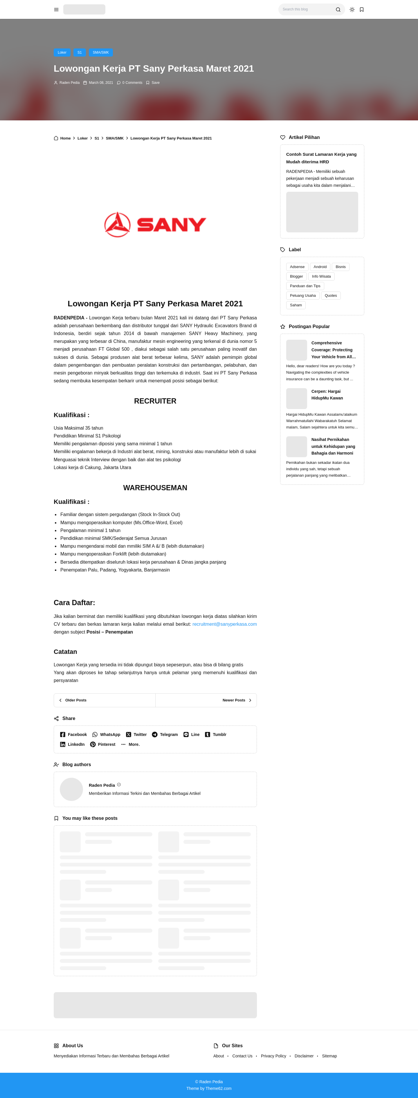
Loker (62, 52)
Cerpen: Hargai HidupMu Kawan (327, 395)
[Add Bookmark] (152, 83)
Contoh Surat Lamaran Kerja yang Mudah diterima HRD (321, 158)
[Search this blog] (307, 9)
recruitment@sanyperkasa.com (224, 624)
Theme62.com (218, 1088)
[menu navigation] (56, 9)
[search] (338, 9)
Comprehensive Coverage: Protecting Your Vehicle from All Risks (332, 350)
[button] (131, 744)
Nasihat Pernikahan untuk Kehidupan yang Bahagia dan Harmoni (333, 446)
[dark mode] (352, 9)
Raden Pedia (70, 83)
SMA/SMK (101, 52)
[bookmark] (361, 9)
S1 (80, 52)
